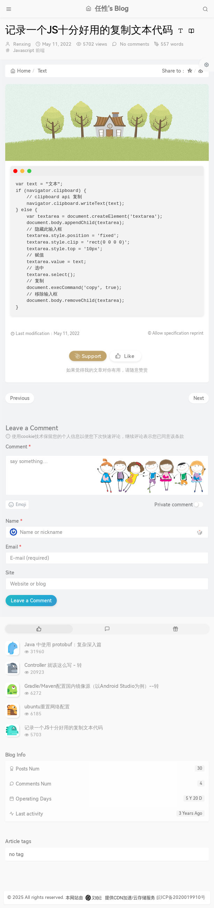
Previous (19, 398)
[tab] (39, 629)
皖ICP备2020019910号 (180, 897)
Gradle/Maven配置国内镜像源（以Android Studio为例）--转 (91, 686)
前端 (40, 50)
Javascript (23, 50)
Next (198, 398)
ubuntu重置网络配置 (47, 706)
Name (14, 521)
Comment (18, 446)
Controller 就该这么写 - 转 (53, 665)
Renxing (22, 44)
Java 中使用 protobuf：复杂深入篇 (62, 644)
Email (13, 547)
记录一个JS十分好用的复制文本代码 (63, 727)
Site (10, 572)
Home (20, 71)
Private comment (173, 504)
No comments (134, 44)
